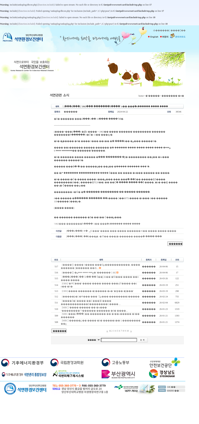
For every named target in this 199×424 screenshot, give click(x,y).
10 (127, 330)
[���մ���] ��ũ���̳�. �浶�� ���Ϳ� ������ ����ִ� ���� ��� (114, 236)
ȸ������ (161, 30)
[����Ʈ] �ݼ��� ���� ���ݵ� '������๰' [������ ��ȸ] (89, 272)
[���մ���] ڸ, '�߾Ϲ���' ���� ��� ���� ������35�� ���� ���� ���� (121, 231)
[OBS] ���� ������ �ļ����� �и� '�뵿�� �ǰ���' (97, 291)
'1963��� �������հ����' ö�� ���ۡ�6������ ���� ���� (97, 223)
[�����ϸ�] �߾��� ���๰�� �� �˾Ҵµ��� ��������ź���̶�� (101, 296)
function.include (46, 4)
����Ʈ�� (178, 30)
